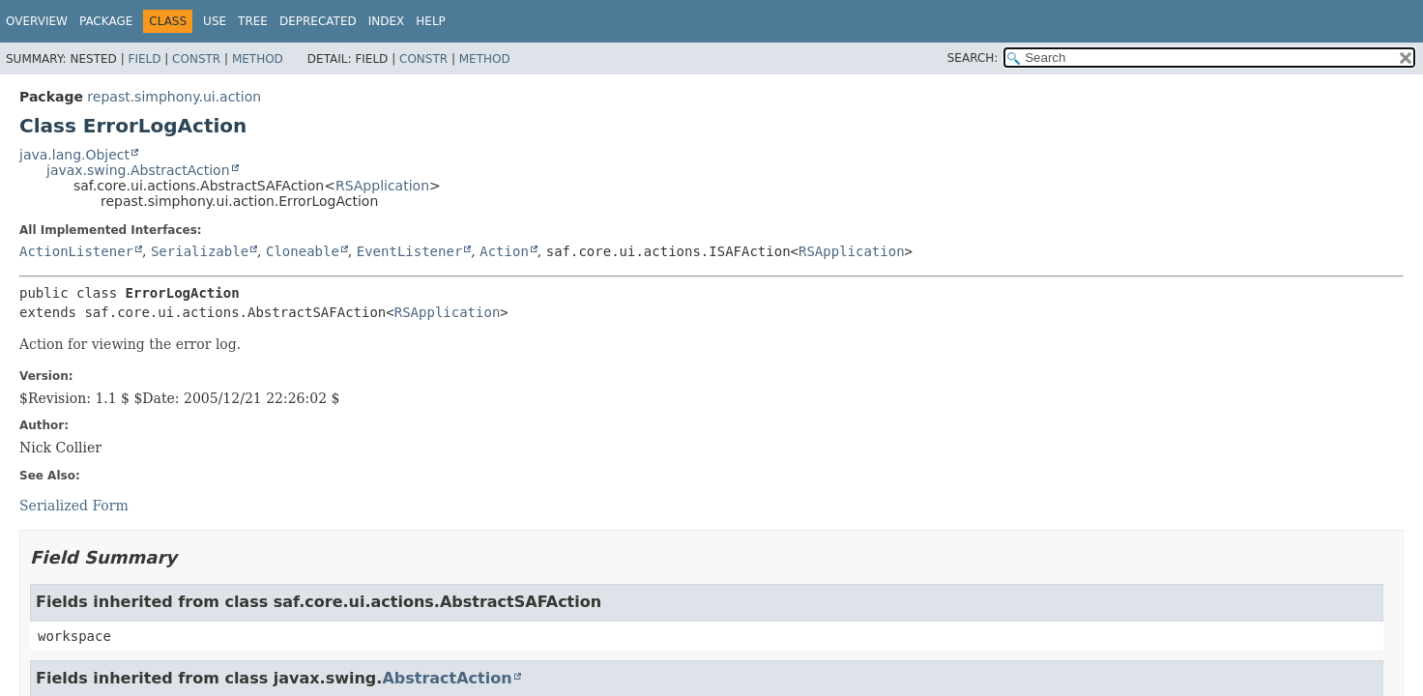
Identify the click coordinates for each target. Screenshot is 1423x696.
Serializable (199, 251)
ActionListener (76, 251)
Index (386, 21)
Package (105, 21)
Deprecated (318, 21)
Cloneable (302, 251)
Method (257, 59)
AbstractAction (446, 678)
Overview (37, 21)
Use (214, 21)
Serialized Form (74, 505)
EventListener (410, 251)
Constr (196, 59)
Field (144, 59)
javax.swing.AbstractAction (138, 170)
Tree (253, 21)
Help (431, 21)
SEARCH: (973, 58)
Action (504, 251)
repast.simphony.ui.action (174, 96)
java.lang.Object (74, 154)
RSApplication (382, 185)
